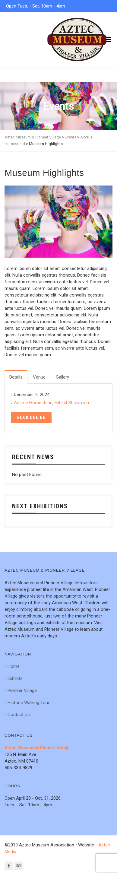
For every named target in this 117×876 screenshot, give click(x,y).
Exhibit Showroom (72, 402)
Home (14, 666)
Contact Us (19, 714)
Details (16, 377)
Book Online (31, 417)
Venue (39, 377)
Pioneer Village (22, 690)
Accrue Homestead (33, 402)
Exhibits (15, 678)
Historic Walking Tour (28, 702)
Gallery (62, 377)
